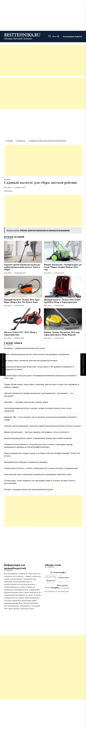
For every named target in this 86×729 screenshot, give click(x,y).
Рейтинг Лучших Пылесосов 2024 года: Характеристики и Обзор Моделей (62, 333)
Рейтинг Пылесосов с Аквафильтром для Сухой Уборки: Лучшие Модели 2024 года (63, 267)
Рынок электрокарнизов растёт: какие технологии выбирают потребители (37, 354)
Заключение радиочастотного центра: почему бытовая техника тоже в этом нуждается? (37, 409)
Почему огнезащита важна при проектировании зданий (28, 489)
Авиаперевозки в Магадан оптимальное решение (25, 462)
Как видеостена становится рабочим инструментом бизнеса (30, 360)
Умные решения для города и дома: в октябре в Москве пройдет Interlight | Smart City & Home (42, 454)
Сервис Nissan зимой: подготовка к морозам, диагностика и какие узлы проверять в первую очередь (41, 385)
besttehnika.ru (22, 35)
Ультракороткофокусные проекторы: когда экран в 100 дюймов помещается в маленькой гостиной (39, 368)
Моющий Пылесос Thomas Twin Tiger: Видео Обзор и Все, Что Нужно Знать (22, 301)
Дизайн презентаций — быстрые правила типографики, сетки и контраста (36, 432)
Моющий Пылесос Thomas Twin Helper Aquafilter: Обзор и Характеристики (62, 301)
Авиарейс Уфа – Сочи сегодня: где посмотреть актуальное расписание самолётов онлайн (40, 418)
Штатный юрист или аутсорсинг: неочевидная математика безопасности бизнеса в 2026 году (40, 376)
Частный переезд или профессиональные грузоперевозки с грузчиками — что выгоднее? (38, 394)
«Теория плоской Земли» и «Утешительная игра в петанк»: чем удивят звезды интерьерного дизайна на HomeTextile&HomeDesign (38, 445)
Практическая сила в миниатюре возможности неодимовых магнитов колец (37, 474)
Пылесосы (7, 179)
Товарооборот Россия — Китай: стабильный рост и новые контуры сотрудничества (41, 468)
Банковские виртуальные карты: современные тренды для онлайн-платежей (38, 438)
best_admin (7, 187)
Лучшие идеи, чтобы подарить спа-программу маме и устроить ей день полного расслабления (39, 481)
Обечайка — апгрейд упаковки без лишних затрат (26, 402)
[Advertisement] (43, 60)
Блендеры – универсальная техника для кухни (24, 348)
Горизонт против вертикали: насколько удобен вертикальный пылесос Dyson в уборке (22, 267)
